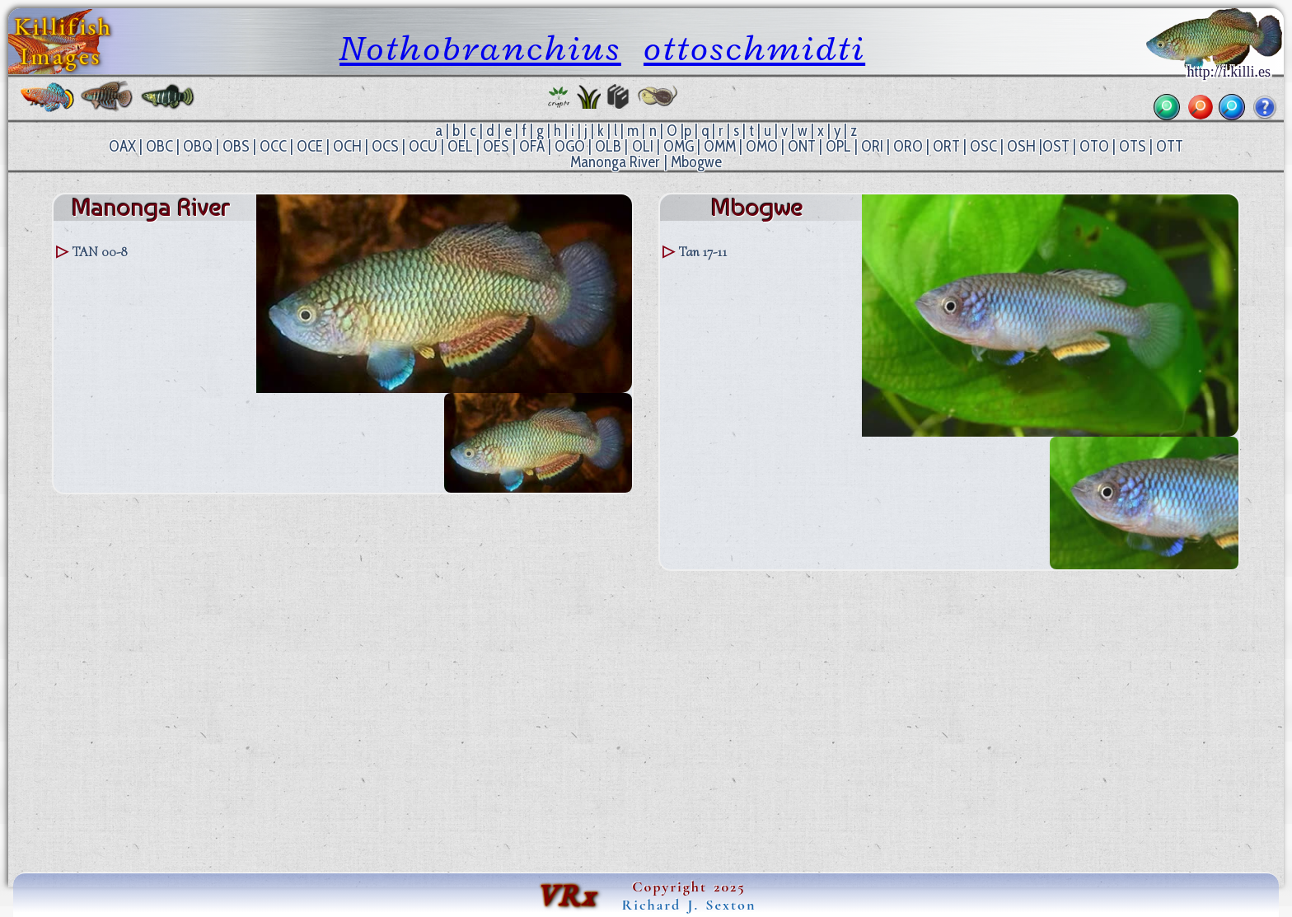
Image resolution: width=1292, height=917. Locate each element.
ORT (946, 146)
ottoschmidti (754, 48)
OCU (423, 146)
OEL (460, 146)
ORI (872, 146)
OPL (838, 146)
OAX (122, 146)
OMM (720, 146)
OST (1056, 146)
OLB (608, 146)
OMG (678, 146)
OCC (273, 146)
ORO (908, 146)
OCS (385, 146)
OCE (310, 146)
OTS (1132, 146)
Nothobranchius (480, 48)
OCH (347, 146)
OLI (642, 146)
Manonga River (615, 162)
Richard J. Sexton (689, 905)
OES (496, 146)
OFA (532, 146)
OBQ (198, 146)
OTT (1169, 146)
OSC (983, 146)
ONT (802, 146)
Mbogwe (696, 162)
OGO (570, 146)
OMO (762, 146)
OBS (236, 146)
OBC (159, 146)
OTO (1094, 146)
